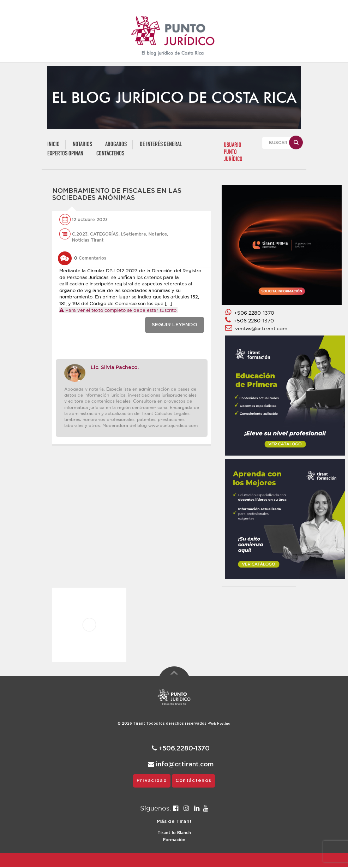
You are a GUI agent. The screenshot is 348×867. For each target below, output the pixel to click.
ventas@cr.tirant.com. (256, 328)
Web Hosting (219, 723)
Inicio (53, 144)
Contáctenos (110, 153)
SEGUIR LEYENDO (174, 324)
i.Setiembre (133, 234)
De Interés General (161, 144)
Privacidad (152, 780)
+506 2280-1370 (249, 313)
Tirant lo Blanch (174, 833)
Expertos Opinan (65, 153)
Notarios (82, 144)
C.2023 (80, 234)
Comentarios (90, 258)
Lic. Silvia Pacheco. (115, 367)
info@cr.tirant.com (181, 764)
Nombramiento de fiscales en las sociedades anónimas (116, 194)
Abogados (116, 144)
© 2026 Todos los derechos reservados (163, 723)
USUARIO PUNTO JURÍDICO (233, 152)
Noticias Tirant (88, 240)
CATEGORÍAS (104, 234)
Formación (174, 840)
